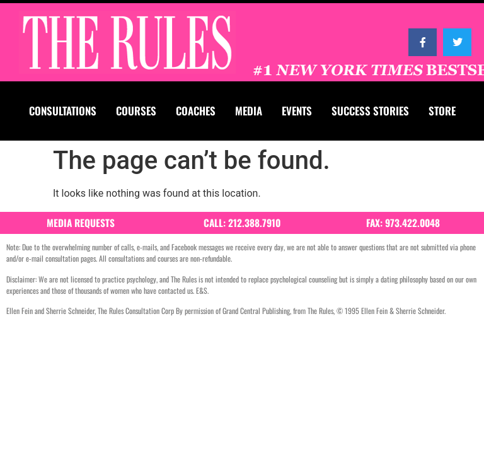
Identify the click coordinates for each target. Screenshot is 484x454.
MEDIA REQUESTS (81, 223)
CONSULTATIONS (62, 111)
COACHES (196, 111)
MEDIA (248, 111)
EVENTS (297, 111)
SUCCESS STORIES (370, 111)
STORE (442, 111)
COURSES (136, 111)
